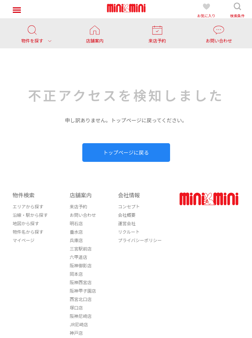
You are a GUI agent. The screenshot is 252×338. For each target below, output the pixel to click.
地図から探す (25, 223)
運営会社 (126, 223)
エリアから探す (27, 206)
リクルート (129, 232)
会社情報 (129, 195)
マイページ (23, 240)
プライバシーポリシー (140, 240)
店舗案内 (80, 195)
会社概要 (126, 215)
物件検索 (23, 195)
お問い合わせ (82, 215)
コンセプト (129, 206)
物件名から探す (27, 232)
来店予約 (78, 206)
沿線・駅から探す (30, 215)
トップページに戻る (126, 152)
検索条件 (237, 10)
